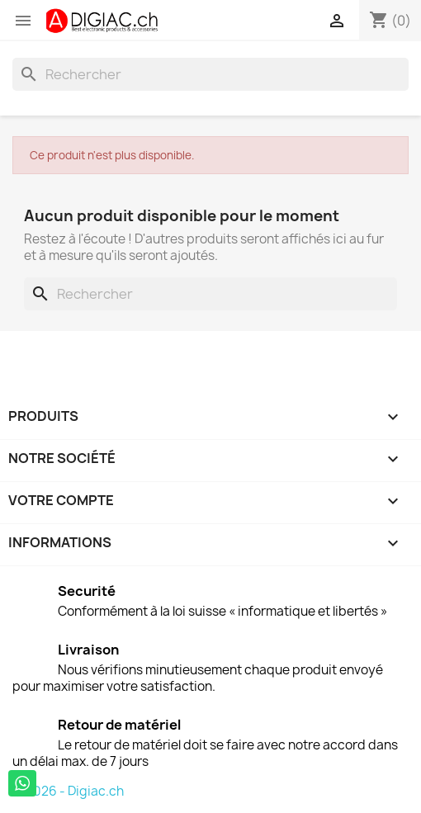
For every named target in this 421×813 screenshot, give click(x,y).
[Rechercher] (210, 74)
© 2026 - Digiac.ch (68, 791)
